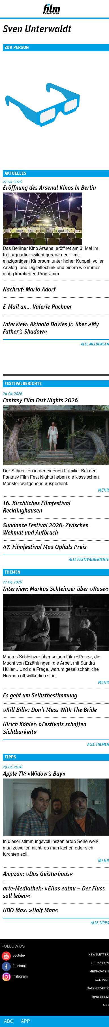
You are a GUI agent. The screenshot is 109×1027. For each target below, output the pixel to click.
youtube (19, 955)
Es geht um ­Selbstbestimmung (40, 696)
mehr (103, 490)
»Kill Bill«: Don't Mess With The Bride (50, 710)
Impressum (100, 996)
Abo (9, 1021)
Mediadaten (99, 971)
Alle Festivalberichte (89, 560)
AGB (105, 1005)
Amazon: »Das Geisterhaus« (38, 874)
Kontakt (102, 979)
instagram (20, 976)
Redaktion (100, 963)
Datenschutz (98, 988)
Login (89, 10)
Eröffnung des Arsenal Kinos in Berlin (49, 188)
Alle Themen (98, 745)
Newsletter (98, 954)
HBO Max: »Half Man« (30, 910)
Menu (7, 8)
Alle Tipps (100, 923)
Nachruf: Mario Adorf (29, 290)
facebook (20, 966)
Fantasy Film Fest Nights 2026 (40, 400)
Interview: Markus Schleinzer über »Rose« (55, 589)
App (25, 1021)
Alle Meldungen (95, 344)
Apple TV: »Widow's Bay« (34, 774)
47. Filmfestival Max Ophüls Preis (45, 547)
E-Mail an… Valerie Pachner (37, 307)
